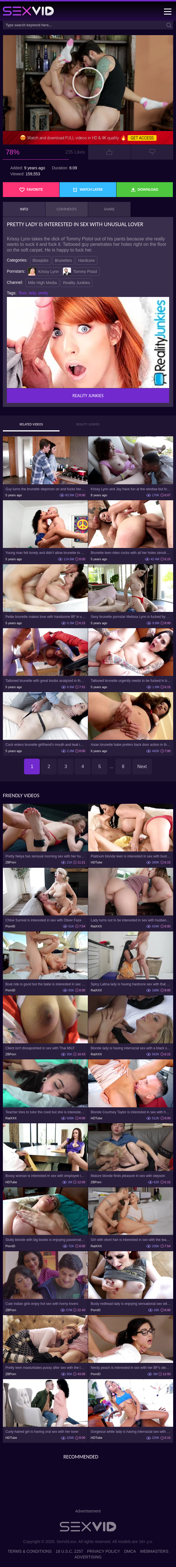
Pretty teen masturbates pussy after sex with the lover (45, 1368)
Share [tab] (109, 209)
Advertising (88, 1557)
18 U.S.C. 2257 (69, 1551)
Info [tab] (24, 209)
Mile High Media (42, 282)
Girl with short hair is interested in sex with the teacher (131, 1240)
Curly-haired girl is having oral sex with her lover (41, 1432)
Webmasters (154, 1551)
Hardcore (86, 260)
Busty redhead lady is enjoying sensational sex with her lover (131, 1304)
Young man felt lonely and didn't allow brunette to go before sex (45, 553)
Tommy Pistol (80, 272)
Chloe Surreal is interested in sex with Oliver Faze (43, 920)
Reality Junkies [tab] (88, 424)
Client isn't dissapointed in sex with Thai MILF (40, 1048)
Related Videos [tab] (31, 424)
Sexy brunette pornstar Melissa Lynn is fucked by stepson (131, 617)
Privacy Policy (103, 1551)
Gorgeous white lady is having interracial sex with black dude (131, 1432)
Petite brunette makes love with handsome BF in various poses (45, 617)
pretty (43, 293)
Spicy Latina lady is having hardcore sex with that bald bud (131, 984)
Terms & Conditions (30, 1551)
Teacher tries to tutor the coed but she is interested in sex (45, 1112)
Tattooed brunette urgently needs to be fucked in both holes (131, 681)
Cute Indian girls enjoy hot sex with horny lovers (41, 1304)
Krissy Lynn (43, 272)
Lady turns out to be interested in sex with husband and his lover (131, 920)
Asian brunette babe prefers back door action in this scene (131, 745)
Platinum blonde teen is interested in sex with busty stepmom (131, 856)
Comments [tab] (67, 209)
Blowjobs (41, 260)
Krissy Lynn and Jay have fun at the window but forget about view (131, 489)
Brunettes (63, 260)
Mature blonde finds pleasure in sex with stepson (128, 1176)
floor (22, 293)
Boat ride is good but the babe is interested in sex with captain (45, 984)
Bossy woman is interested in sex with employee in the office (45, 1176)
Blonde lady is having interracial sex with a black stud (131, 1048)
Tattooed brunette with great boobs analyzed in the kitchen (45, 681)
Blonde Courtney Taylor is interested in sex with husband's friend (131, 1112)
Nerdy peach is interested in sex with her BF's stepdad (131, 1368)
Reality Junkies (76, 282)
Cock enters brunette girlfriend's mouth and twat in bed (45, 745)
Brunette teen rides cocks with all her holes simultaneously (131, 553)
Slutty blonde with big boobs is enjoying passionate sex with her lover (45, 1240)
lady (32, 293)
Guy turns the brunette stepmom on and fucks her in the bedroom (45, 489)
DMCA (130, 1551)
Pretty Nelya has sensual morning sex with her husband (45, 856)
